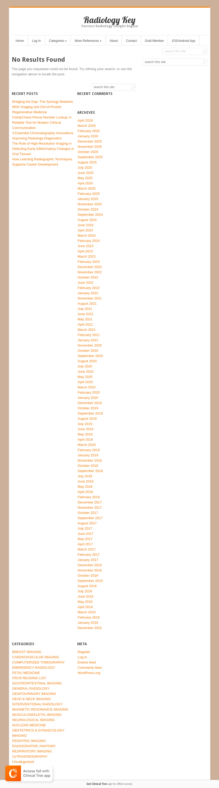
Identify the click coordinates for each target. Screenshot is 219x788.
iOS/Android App (183, 41)
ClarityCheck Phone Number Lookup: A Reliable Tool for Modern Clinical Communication (41, 122)
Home (20, 41)
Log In (36, 41)
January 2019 (88, 455)
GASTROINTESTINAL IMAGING (37, 683)
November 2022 (90, 272)
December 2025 (90, 141)
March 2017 (87, 549)
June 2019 (86, 429)
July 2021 (85, 309)
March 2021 (87, 330)
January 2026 (88, 136)
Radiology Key (109, 19)
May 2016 (85, 602)
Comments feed (90, 668)
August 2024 (87, 220)
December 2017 (90, 502)
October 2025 (88, 152)
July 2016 (85, 591)
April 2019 (85, 439)
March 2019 (87, 445)
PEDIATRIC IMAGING (29, 741)
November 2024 (90, 204)
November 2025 (90, 147)
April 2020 (85, 382)
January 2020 (88, 398)
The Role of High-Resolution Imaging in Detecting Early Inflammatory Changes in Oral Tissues (43, 148)
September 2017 (90, 518)
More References (88, 41)
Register (84, 652)
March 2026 (87, 126)
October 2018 (88, 466)
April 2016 (85, 607)
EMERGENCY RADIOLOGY (33, 668)
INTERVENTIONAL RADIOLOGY (37, 704)
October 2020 (88, 351)
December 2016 (90, 565)
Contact (131, 41)
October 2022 (88, 277)
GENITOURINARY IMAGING (34, 694)
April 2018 (85, 492)
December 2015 (90, 628)
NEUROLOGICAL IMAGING (33, 720)
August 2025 (87, 162)
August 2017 (87, 523)
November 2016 (90, 570)
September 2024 (90, 215)
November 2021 (90, 298)
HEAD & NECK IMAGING (31, 699)
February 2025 (89, 194)
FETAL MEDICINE (26, 673)
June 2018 (86, 481)
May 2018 (85, 487)
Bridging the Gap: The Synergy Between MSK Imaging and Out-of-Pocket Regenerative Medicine (42, 107)
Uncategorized (23, 762)
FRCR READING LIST (29, 678)
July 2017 (85, 528)
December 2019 (90, 403)
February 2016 (89, 617)
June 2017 (86, 534)
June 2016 (86, 596)
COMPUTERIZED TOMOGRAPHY (38, 662)
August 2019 (87, 419)
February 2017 (89, 555)
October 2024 (88, 209)
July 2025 (85, 167)
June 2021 (86, 314)
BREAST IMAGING (27, 652)
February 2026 (89, 131)
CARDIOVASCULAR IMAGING (35, 657)
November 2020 (90, 345)
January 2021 (88, 340)
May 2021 (85, 319)
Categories (58, 41)
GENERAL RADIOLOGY (31, 688)
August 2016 (87, 586)
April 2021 (85, 324)
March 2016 (87, 612)
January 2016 (88, 623)
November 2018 (90, 460)
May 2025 (85, 178)
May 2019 (85, 434)
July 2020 (85, 366)
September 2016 (90, 581)
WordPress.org (89, 673)
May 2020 (85, 377)
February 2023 (89, 262)
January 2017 (88, 560)
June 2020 (86, 371)
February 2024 (89, 241)
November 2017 (90, 507)
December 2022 (90, 267)
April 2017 (85, 544)
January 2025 (88, 199)
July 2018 (85, 476)
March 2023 (87, 256)
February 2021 (89, 335)
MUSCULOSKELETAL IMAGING (37, 715)
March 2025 (87, 188)
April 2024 (85, 230)
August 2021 (87, 303)
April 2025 (85, 183)
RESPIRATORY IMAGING (32, 751)
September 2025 (90, 157)
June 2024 (86, 225)
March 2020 (87, 387)
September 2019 (90, 413)
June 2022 (86, 283)
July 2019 (85, 424)
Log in (82, 657)
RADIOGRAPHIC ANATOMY (34, 746)
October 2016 (88, 575)
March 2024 (87, 235)
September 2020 (90, 356)
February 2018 (89, 497)
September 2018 (90, 471)
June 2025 (86, 173)
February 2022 (89, 288)
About (114, 41)
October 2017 (88, 513)
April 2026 (85, 120)
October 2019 (88, 408)
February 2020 (89, 392)
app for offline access (109, 784)
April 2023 (85, 251)
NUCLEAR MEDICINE (29, 725)
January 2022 (88, 293)
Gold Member (154, 41)
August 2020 (87, 361)
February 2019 (89, 450)
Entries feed (87, 662)
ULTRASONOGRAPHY (30, 756)
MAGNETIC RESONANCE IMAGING (40, 709)
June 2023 (86, 246)
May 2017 (85, 539)
